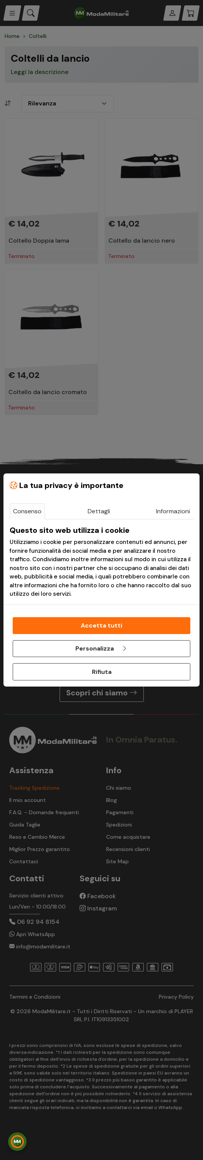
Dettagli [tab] (99, 511)
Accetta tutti (101, 625)
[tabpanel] (101, 562)
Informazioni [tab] (173, 511)
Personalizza (101, 648)
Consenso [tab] (27, 511)
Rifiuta (101, 672)
